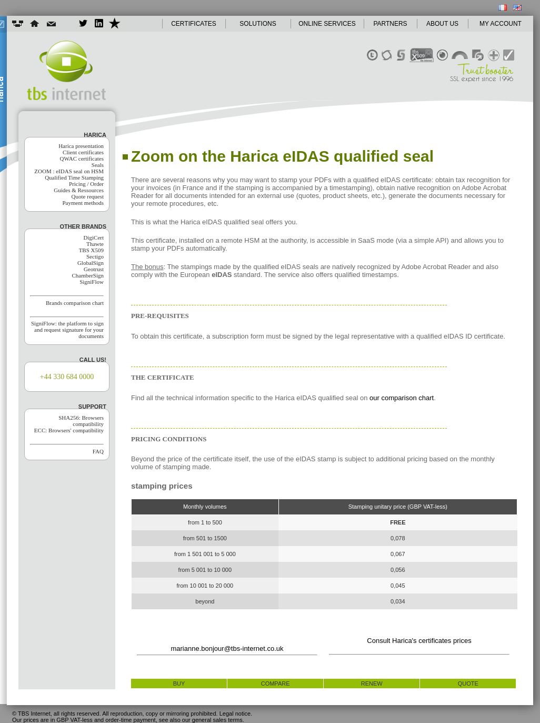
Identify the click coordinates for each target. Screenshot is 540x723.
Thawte (95, 244)
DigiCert (94, 237)
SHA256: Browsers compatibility (81, 420)
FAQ (98, 451)
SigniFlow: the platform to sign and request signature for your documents (67, 329)
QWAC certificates (82, 158)
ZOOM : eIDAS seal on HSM (69, 171)
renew (372, 683)
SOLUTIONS (257, 23)
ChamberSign (88, 275)
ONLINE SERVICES (326, 23)
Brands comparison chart (75, 303)
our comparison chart (401, 398)
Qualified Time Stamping (74, 177)
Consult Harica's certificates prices (419, 641)
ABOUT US (442, 23)
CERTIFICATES (193, 23)
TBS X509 (91, 250)
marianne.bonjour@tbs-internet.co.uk (227, 648)
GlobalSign (90, 263)
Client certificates (83, 152)
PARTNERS (390, 23)
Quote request (88, 196)
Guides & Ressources (79, 190)
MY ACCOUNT (500, 23)
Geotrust (94, 269)
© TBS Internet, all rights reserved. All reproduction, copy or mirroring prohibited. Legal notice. (132, 713)
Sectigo (95, 256)
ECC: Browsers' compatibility (69, 430)
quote (468, 683)
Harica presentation (81, 146)
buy (179, 683)
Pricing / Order (86, 184)
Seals (98, 165)
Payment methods (83, 203)
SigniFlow (91, 282)
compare (275, 683)
